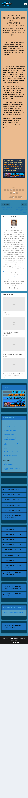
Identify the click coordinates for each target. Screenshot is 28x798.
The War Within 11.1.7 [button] (13, 500)
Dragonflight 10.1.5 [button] (13, 550)
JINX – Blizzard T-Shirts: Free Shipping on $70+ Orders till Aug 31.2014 (13, 374)
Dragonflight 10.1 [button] (12, 555)
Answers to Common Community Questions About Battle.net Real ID (13, 353)
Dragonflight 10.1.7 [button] (13, 545)
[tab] (14, 387)
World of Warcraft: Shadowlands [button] (13, 626)
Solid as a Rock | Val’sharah (10, 313)
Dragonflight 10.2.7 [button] (13, 529)
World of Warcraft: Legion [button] (13, 594)
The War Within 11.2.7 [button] (13, 489)
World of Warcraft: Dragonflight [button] (13, 573)
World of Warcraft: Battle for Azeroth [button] (13, 587)
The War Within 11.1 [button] (12, 505)
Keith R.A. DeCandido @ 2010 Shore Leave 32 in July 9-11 (12, 333)
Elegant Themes (14, 638)
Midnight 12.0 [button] (10, 418)
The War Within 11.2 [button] (12, 495)
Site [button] (6, 387)
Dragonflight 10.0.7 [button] (13, 560)
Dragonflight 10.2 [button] (12, 539)
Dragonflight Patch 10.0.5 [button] (13, 566)
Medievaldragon (14, 28)
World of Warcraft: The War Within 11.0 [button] (14, 516)
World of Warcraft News (14, 30)
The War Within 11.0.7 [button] (13, 510)
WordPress (14, 640)
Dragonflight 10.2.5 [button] (13, 534)
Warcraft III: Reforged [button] (14, 607)
